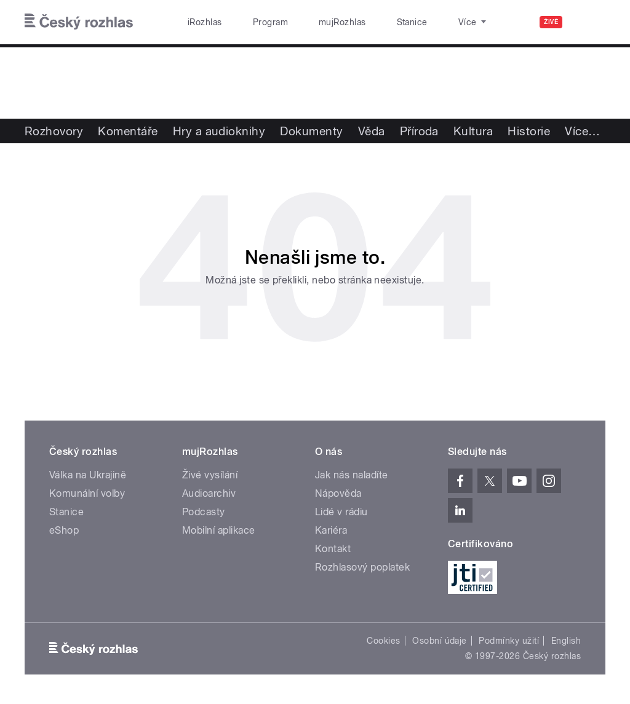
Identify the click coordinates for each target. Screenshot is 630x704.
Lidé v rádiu (341, 512)
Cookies (383, 641)
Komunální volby (87, 493)
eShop (64, 530)
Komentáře (128, 131)
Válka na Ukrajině (87, 475)
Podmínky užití (509, 641)
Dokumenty (311, 131)
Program (251, 22)
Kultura (473, 131)
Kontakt (333, 549)
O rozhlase (424, 22)
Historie (529, 131)
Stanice (368, 22)
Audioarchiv (209, 493)
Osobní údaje (439, 641)
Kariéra (331, 530)
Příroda (419, 131)
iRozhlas (198, 22)
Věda (371, 131)
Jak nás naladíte (351, 475)
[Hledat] (588, 22)
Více (582, 131)
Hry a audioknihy (219, 131)
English (566, 641)
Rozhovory (54, 131)
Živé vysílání (209, 475)
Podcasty (203, 512)
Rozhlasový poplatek (362, 567)
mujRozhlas (311, 22)
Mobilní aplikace (218, 530)
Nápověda (338, 493)
